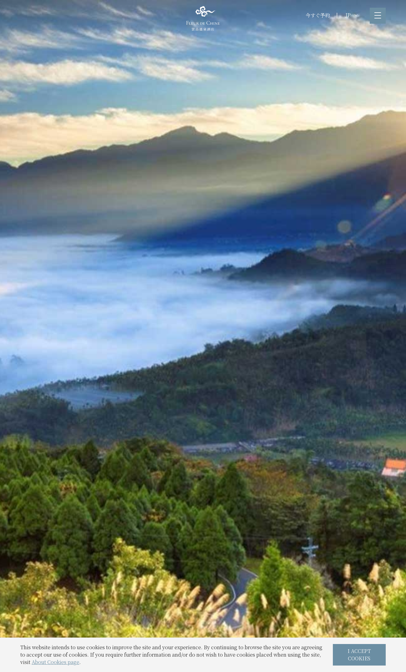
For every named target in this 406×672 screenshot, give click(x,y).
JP (351, 14)
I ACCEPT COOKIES (359, 654)
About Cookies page (55, 662)
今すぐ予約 (317, 15)
